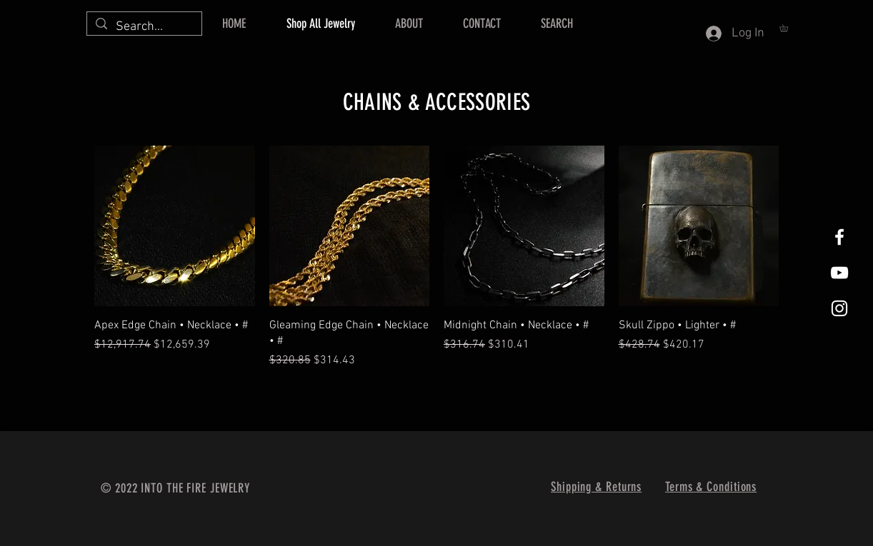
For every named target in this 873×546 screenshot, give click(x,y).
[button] (787, 27)
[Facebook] (839, 237)
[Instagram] (839, 308)
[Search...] (143, 26)
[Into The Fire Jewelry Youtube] (839, 272)
